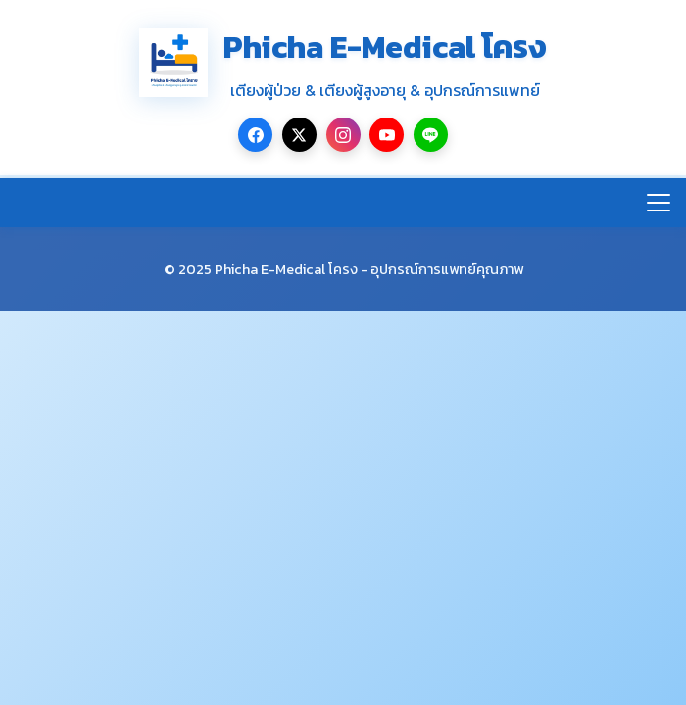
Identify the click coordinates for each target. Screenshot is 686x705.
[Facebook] (255, 135)
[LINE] (431, 135)
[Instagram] (343, 135)
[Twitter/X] (299, 135)
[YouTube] (386, 135)
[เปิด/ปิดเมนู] (658, 202)
